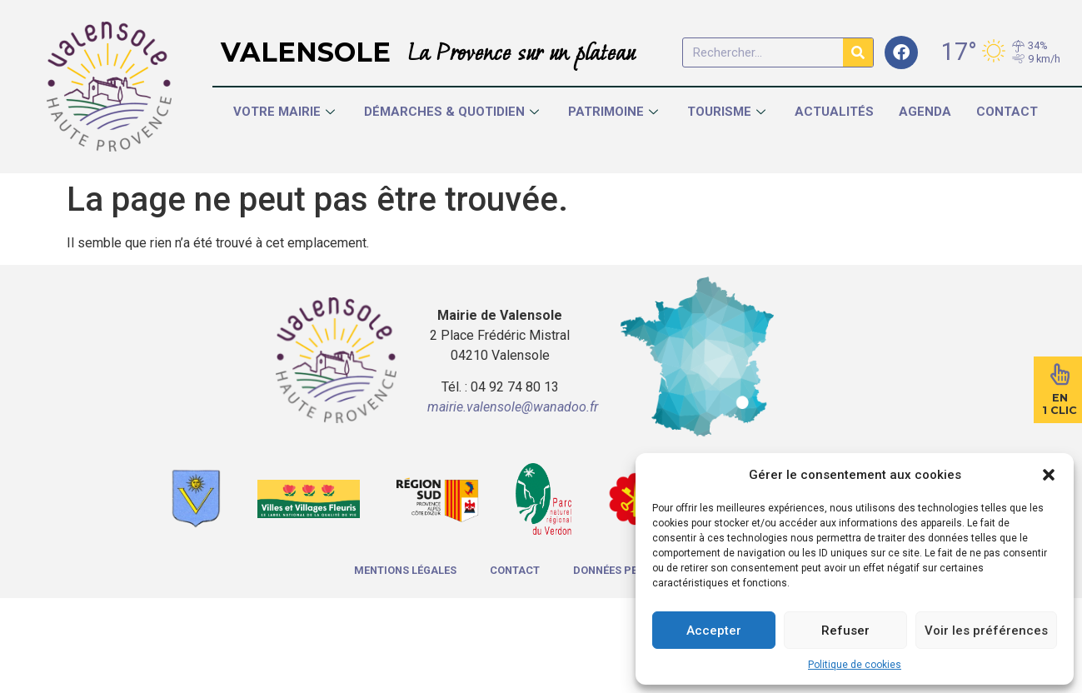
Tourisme (728, 111)
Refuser (845, 630)
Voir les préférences (986, 630)
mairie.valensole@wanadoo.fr (512, 407)
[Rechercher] (858, 52)
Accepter (713, 630)
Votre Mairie (286, 111)
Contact (1007, 111)
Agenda (925, 111)
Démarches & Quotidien (453, 111)
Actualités (834, 111)
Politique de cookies (854, 665)
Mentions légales (405, 570)
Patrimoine (615, 111)
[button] (1048, 474)
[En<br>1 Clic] (1059, 374)
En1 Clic (1059, 403)
